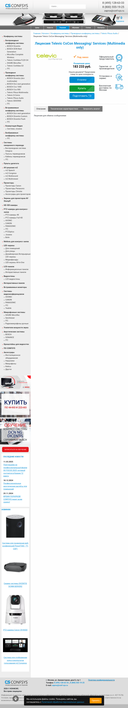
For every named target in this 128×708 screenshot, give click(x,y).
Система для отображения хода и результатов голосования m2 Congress (15, 660)
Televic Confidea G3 (15, 66)
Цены (37, 28)
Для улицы (10, 251)
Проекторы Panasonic (15, 188)
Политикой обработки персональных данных (63, 702)
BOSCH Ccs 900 (13, 89)
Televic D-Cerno (13, 95)
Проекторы (9, 183)
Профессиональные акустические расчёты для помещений (15, 486)
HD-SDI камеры (11, 205)
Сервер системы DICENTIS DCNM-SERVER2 (15, 584)
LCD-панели (9, 266)
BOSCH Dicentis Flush (16, 119)
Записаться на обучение (15, 449)
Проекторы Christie (13, 191)
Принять (96, 700)
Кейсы (8, 366)
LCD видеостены (12, 279)
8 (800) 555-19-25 (113, 7)
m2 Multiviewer (11, 179)
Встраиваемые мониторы (15, 287)
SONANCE (9, 337)
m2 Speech (10, 170)
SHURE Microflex (14, 63)
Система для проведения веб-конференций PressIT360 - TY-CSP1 (15, 546)
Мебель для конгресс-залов (16, 241)
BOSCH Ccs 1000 (14, 87)
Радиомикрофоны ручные (16, 323)
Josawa (8, 234)
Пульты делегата (11, 163)
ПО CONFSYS (9, 348)
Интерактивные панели (15, 272)
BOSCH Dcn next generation (18, 84)
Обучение (75, 28)
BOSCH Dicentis (13, 46)
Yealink (8, 308)
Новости (50, 28)
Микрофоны (10, 364)
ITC (8, 69)
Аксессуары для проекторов (18, 194)
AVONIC (8, 220)
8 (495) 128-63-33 (113, 2)
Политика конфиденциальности (101, 680)
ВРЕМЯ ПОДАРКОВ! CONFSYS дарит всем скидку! (12, 499)
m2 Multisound (11, 176)
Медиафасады (11, 260)
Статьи (88, 28)
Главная (36, 33)
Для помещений (12, 248)
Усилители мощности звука (16, 327)
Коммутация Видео (14, 126)
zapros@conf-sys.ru (114, 10)
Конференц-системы (13, 36)
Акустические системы (14, 332)
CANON (8, 223)
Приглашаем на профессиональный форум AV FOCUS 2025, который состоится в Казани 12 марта (15, 470)
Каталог (45, 33)
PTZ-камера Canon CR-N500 (15, 630)
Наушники (9, 361)
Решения (63, 28)
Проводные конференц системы (85, 33)
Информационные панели (16, 269)
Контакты (100, 28)
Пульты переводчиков (15, 154)
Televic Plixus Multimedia (17, 92)
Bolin (7, 237)
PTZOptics (9, 232)
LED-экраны (9, 245)
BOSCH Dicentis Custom (17, 116)
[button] (66, 56)
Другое (8, 369)
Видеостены (9, 276)
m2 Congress (11, 173)
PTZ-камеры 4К (12, 215)
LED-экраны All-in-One (14, 262)
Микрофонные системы (14, 312)
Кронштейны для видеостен (16, 344)
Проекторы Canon (13, 186)
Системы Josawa (14, 129)
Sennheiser (10, 318)
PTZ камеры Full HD (14, 218)
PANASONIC (10, 226)
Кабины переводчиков (15, 156)
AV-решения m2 (11, 167)
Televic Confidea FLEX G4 (17, 60)
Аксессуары (9, 352)
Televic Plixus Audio (15, 98)
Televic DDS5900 (14, 101)
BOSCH (8, 334)
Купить (82, 88)
